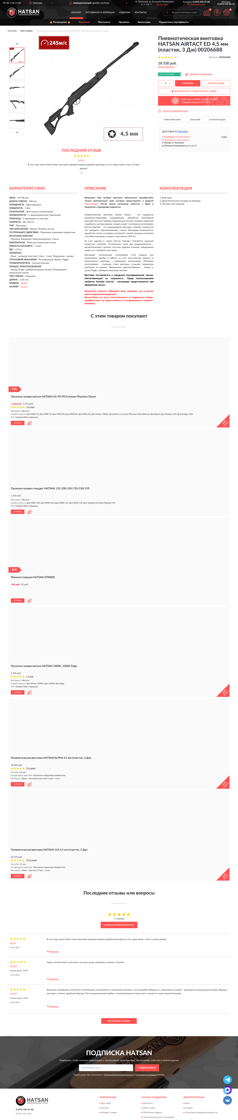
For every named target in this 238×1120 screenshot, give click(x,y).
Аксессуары (144, 22)
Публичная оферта (152, 1101)
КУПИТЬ (17, 423)
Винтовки (84, 22)
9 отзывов (30, 757)
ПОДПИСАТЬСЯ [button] (147, 1057)
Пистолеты (104, 22)
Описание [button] (195, 120)
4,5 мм (24, 287)
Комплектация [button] (217, 120)
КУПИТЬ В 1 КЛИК (216, 83)
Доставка (106, 1092)
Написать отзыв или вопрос (119, 914)
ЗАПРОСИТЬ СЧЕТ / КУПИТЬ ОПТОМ (194, 91)
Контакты (141, 12)
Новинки (124, 12)
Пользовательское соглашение (158, 1106)
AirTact (24, 283)
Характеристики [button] (172, 120)
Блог (187, 1092)
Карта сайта (149, 1097)
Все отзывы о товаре (119, 1010)
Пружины (124, 22)
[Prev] (17, 43)
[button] (196, 4)
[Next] (17, 132)
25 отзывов (31, 849)
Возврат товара (109, 1101)
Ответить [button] (53, 940)
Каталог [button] (76, 12)
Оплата (105, 1097)
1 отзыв (29, 666)
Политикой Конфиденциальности (118, 1063)
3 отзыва (30, 407)
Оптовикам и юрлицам (100, 12)
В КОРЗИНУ (187, 83)
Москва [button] (183, 132)
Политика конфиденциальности (201, 1101)
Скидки (189, 1097)
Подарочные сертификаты (174, 22)
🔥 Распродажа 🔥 (60, 22)
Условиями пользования (145, 1063)
